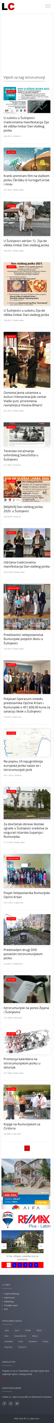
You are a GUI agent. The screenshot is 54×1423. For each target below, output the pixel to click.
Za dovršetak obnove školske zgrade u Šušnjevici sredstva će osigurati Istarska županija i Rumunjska (26, 830)
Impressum (9, 1297)
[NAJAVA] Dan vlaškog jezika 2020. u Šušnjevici (23, 509)
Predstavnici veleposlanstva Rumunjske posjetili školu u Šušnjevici (23, 639)
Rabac (39, 1330)
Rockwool (33, 1341)
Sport (17, 1330)
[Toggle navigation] (48, 6)
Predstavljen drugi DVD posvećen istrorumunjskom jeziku (23, 954)
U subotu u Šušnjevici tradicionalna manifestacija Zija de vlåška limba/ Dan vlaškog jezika (26, 124)
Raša (6, 1336)
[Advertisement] (27, 45)
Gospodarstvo (20, 1336)
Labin (6, 1330)
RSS (6, 1309)
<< (4, 1246)
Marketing (9, 1301)
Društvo (11, 92)
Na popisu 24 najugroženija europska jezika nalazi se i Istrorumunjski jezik (23, 765)
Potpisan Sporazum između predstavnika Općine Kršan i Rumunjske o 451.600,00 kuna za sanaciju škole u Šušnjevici (27, 705)
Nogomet (8, 1347)
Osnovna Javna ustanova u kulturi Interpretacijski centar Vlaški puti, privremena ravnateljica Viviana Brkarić (25, 399)
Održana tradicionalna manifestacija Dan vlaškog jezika (27, 564)
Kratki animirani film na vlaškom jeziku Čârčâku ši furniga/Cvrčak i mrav (26, 180)
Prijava (5, 1379)
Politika (28, 1330)
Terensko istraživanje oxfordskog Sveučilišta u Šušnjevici (21, 455)
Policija (45, 1341)
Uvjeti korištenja (11, 1293)
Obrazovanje (13, 588)
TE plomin (22, 1347)
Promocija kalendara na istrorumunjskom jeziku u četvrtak (22, 1063)
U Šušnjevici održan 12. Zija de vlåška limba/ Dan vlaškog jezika (26, 243)
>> (41, 1246)
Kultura (11, 152)
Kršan (20, 1341)
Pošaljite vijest (11, 1305)
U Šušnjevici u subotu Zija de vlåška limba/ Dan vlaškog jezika (26, 312)
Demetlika (8, 1341)
